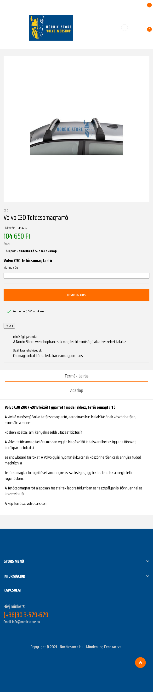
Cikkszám (9, 228)
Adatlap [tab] (76, 390)
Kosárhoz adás (76, 295)
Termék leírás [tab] (77, 376)
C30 (6, 210)
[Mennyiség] (76, 276)
